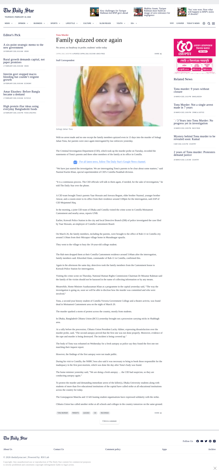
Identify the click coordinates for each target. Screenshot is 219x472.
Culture (87, 23)
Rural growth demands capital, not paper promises (24, 61)
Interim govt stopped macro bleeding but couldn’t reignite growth (21, 77)
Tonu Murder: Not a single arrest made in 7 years (193, 106)
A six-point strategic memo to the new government (23, 46)
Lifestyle (70, 23)
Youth (119, 23)
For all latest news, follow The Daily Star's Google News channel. (109, 161)
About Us (7, 449)
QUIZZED (86, 413)
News (7, 23)
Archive (212, 449)
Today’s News (193, 23)
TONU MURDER (62, 413)
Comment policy (113, 449)
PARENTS (75, 413)
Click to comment (109, 421)
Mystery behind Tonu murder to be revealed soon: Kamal (194, 138)
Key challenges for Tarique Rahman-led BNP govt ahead (114, 12)
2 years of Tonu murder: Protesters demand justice (194, 153)
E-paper (180, 23)
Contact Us (59, 449)
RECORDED (105, 413)
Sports (54, 23)
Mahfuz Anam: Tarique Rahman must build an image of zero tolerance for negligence (157, 11)
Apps (164, 449)
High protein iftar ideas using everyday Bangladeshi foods (21, 108)
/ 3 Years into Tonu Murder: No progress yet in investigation (193, 122)
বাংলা (172, 23)
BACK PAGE (101, 54)
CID (95, 413)
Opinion (21, 23)
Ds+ (132, 23)
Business (38, 23)
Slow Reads (105, 23)
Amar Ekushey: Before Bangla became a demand (21, 93)
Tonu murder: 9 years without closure (191, 90)
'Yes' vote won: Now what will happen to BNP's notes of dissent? (201, 11)
